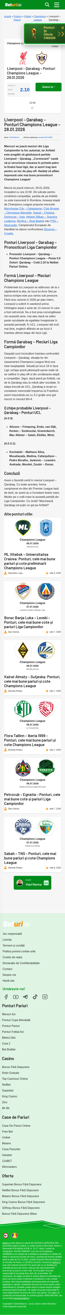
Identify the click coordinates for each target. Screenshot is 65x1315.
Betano (6, 1143)
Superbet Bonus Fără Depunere (21, 1184)
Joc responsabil (12, 933)
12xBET (7, 1160)
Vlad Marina (14, 137)
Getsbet (7, 1155)
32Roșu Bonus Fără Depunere (21, 1207)
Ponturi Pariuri (11, 1025)
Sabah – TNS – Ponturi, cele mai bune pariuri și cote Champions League (30, 858)
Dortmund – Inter (14, 216)
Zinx (4, 1102)
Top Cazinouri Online (15, 1078)
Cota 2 (6, 1043)
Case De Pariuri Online (16, 1125)
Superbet (7, 1090)
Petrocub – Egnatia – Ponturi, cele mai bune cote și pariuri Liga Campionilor (32, 799)
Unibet (6, 1137)
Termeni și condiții (14, 945)
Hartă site (8, 980)
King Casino (9, 1096)
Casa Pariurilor (11, 1149)
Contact (7, 969)
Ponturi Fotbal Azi (13, 1031)
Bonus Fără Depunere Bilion (19, 1213)
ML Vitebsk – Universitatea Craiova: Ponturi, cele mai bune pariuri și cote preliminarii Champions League (29, 561)
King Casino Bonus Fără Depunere (23, 1202)
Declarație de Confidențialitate (21, 963)
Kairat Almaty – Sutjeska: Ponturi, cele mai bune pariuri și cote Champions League (32, 681)
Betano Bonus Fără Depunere (20, 1196)
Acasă (7, 16)
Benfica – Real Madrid (30, 221)
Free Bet (7, 1131)
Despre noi (9, 974)
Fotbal (27, 16)
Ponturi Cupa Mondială (16, 1020)
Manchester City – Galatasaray (23, 208)
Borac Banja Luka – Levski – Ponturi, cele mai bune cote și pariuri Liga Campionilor (28, 622)
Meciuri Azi (8, 1014)
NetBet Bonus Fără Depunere (20, 1190)
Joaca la (47, 86)
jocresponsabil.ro (21, 1298)
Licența (7, 939)
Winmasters (9, 1166)
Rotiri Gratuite (10, 1072)
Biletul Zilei (8, 1037)
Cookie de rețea (12, 957)
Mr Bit (5, 1108)
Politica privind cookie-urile (19, 951)
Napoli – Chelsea (43, 212)
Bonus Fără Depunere (15, 1067)
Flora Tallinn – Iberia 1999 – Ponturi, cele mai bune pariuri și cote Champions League (30, 740)
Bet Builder (9, 1049)
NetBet (6, 1084)
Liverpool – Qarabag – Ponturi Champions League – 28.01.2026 (31, 73)
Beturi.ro (6, 1243)
